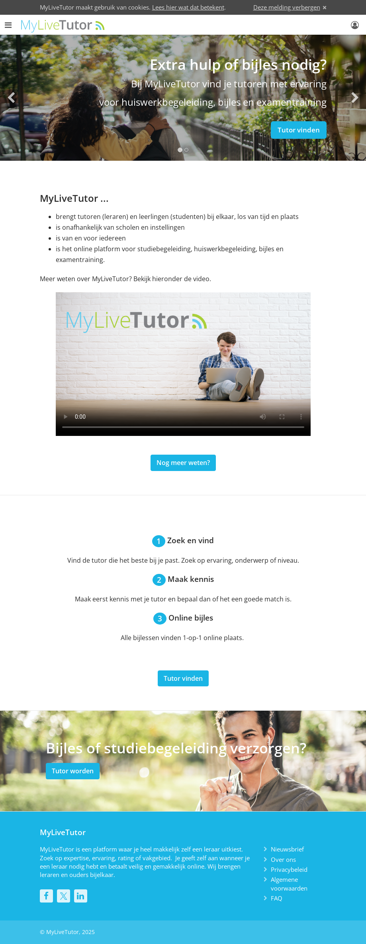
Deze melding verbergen (286, 7)
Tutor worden (73, 771)
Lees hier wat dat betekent (188, 7)
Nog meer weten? (183, 462)
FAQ (276, 898)
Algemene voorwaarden (289, 883)
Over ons (283, 859)
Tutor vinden (299, 129)
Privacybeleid (289, 869)
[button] (11, 98)
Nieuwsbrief (287, 849)
